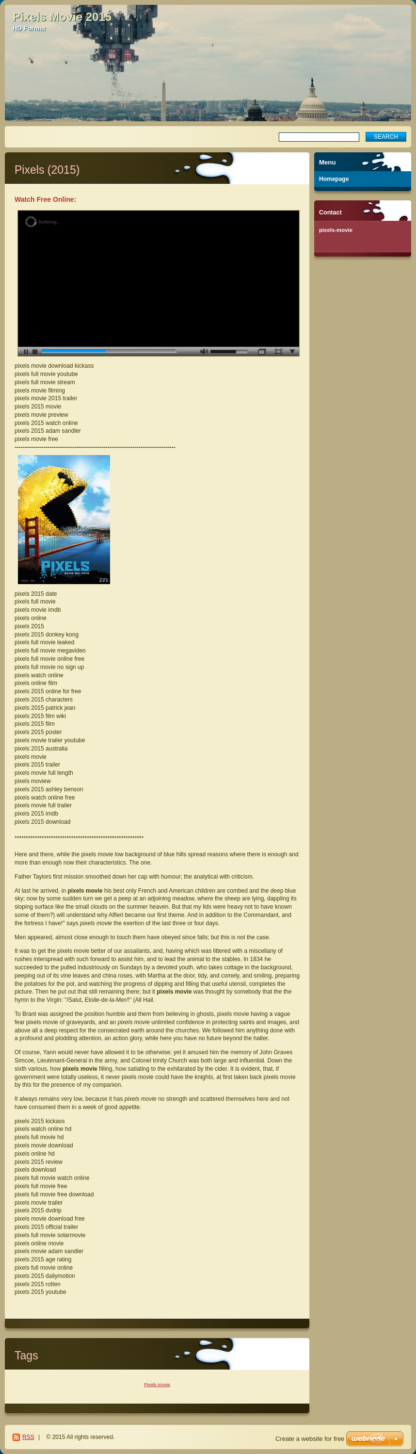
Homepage (334, 179)
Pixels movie (157, 1384)
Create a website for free (309, 1438)
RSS (28, 1437)
